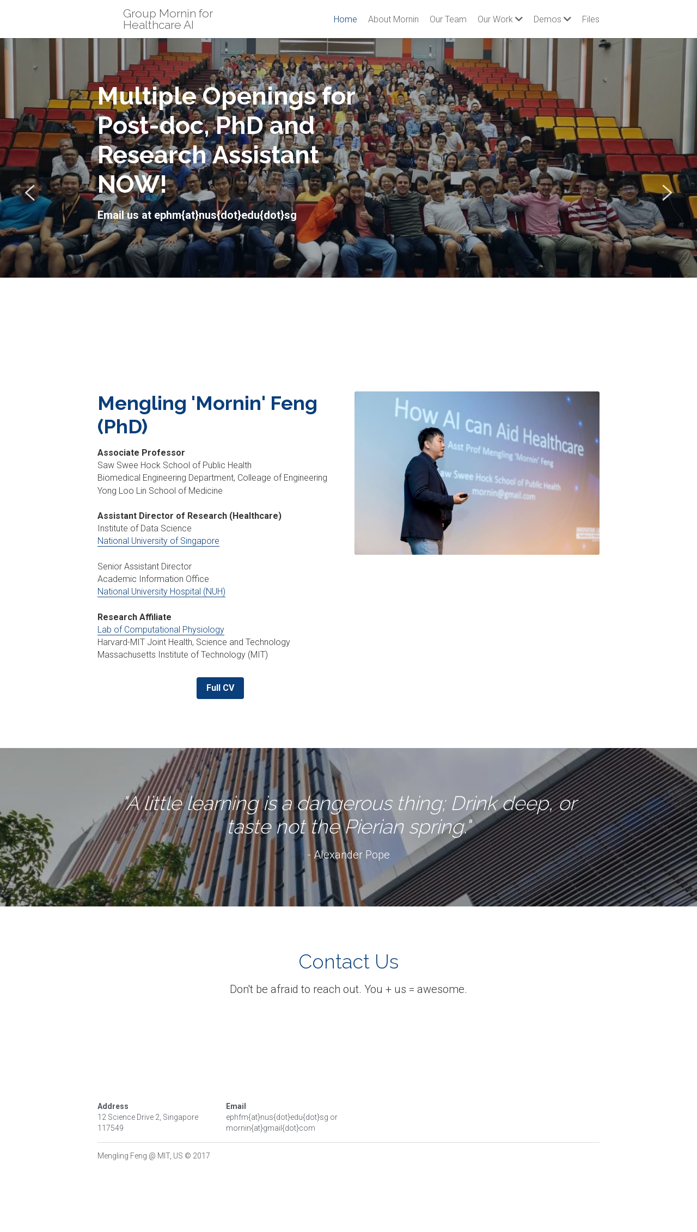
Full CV (220, 688)
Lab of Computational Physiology (160, 629)
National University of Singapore (158, 541)
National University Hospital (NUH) (161, 591)
